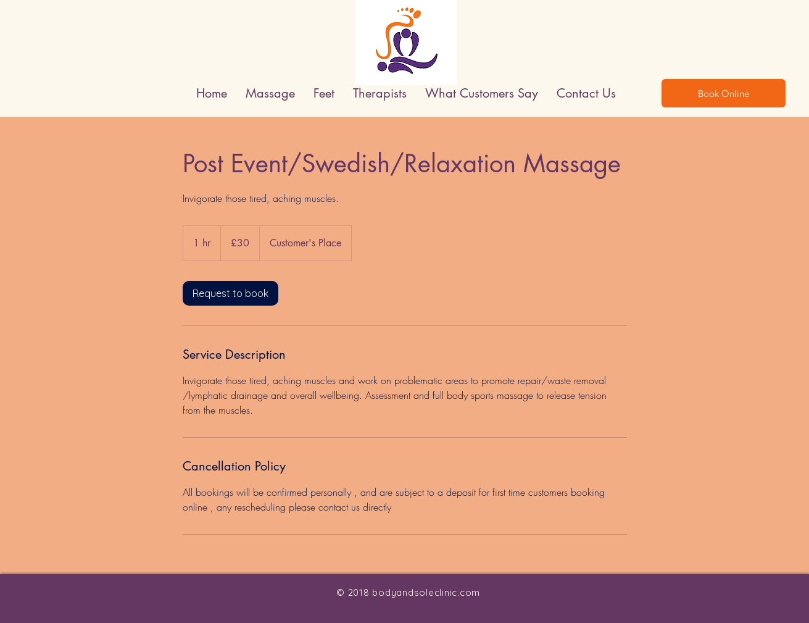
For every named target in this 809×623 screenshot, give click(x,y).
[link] (230, 293)
